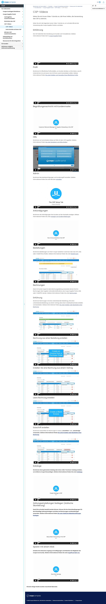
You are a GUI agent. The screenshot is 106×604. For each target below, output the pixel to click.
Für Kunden (4, 43)
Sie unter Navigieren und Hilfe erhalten (56, 142)
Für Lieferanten (37, 7)
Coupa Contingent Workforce (11, 11)
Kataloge (79, 472)
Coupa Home (79, 600)
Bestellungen (74, 254)
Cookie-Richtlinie (69, 600)
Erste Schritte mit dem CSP (13, 29)
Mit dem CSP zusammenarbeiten (10, 33)
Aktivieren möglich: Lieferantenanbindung (8, 47)
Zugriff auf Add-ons (74, 553)
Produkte (50, 6)
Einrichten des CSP (9, 21)
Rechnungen (73, 293)
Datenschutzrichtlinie (58, 600)
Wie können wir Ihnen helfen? (40, 6)
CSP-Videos (57, 7)
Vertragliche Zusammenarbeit (9, 17)
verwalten (59, 179)
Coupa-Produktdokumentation (61, 6)
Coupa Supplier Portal (48, 7)
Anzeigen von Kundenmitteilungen (60, 216)
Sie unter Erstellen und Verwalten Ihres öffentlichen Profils (61, 75)
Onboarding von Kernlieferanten (7, 37)
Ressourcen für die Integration (12, 41)
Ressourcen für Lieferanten (76, 6)
